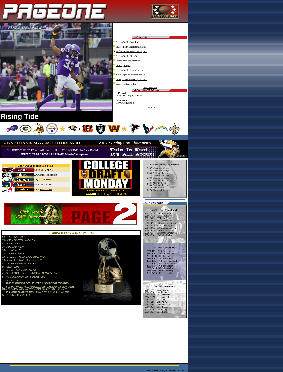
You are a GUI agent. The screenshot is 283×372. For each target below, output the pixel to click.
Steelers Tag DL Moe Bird (127, 42)
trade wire (150, 107)
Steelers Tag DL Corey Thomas (129, 70)
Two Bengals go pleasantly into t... (131, 74)
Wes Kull (184, 370)
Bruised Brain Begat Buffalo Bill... (131, 47)
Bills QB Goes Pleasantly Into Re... (131, 79)
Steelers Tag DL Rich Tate (127, 56)
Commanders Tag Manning (128, 60)
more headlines (150, 87)
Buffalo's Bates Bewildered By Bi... (131, 51)
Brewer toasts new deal (126, 84)
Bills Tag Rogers (123, 65)
